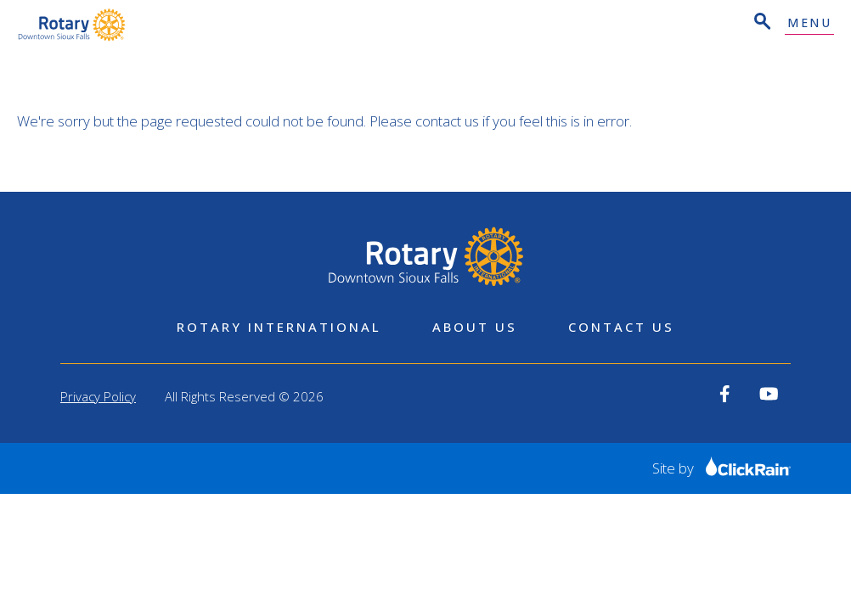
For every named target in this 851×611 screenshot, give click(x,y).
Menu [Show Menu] (809, 23)
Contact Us (621, 326)
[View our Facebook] (724, 393)
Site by (721, 468)
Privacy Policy (98, 396)
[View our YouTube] (769, 393)
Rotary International (279, 326)
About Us (474, 326)
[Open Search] (761, 23)
